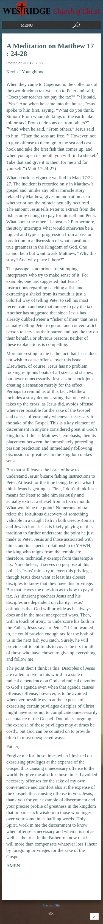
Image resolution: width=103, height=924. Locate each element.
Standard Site (51, 905)
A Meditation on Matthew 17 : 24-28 (50, 50)
